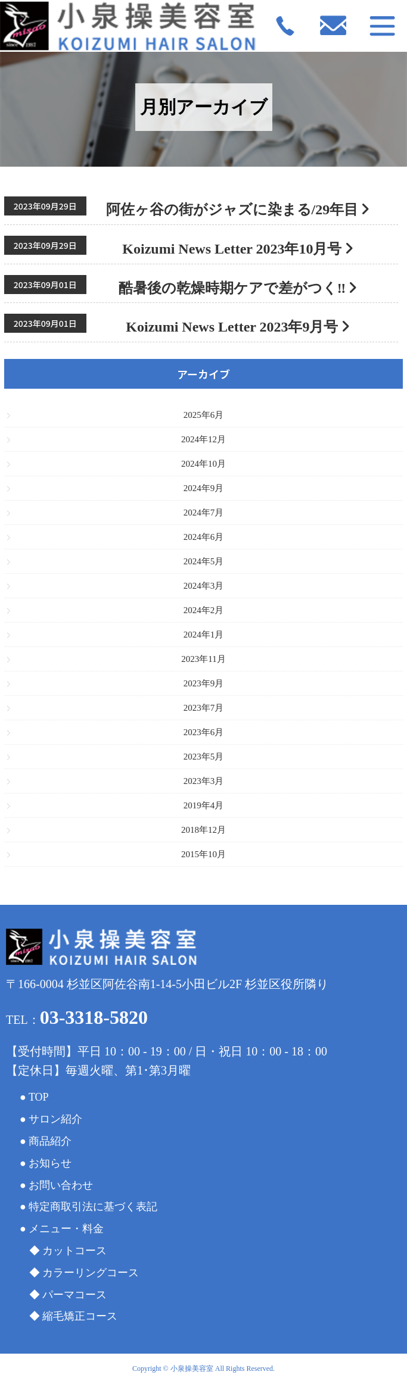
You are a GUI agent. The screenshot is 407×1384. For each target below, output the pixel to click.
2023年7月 (204, 708)
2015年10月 (203, 854)
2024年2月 (204, 610)
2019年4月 (204, 805)
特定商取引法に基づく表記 (93, 1207)
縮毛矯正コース (79, 1316)
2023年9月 (204, 683)
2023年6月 (204, 732)
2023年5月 (204, 756)
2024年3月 (204, 586)
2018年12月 (203, 830)
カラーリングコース (90, 1273)
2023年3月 (204, 781)
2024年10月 (203, 463)
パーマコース (74, 1295)
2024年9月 (204, 488)
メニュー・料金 (66, 1229)
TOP (39, 1097)
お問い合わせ (61, 1185)
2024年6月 (204, 537)
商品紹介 (50, 1141)
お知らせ (50, 1163)
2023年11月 (203, 659)
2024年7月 (204, 512)
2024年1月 (204, 634)
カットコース (74, 1251)
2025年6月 (204, 415)
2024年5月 (204, 561)
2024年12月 (203, 439)
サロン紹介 (55, 1119)
